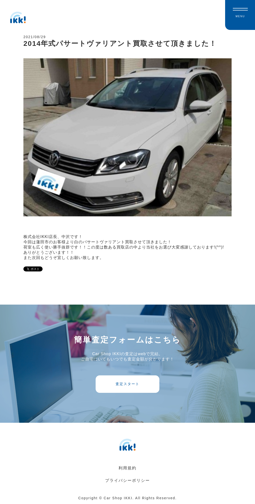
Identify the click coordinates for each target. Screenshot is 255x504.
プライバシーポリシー (127, 480)
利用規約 (127, 468)
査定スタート (127, 384)
